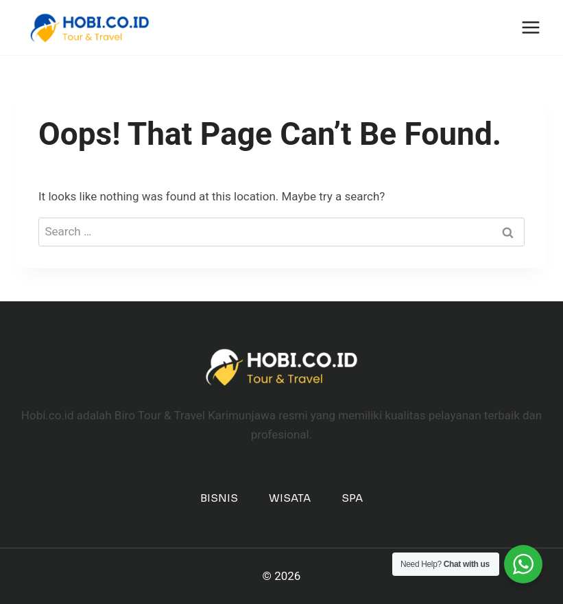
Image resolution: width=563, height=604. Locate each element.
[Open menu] (530, 27)
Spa (352, 497)
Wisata (290, 497)
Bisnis (219, 497)
